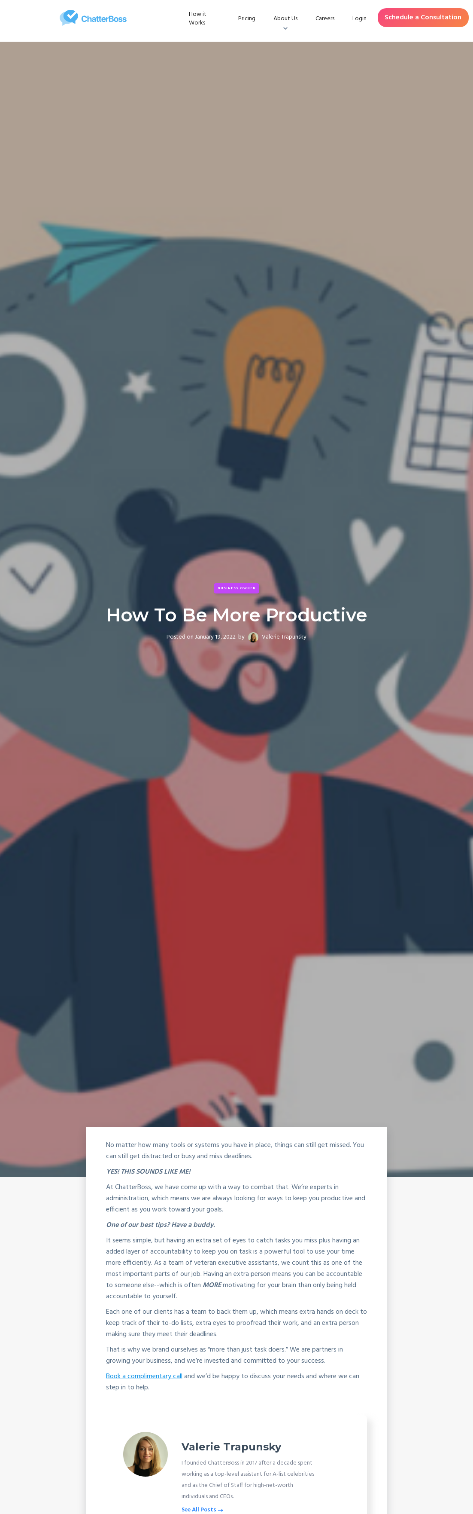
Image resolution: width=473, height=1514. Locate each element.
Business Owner (237, 588)
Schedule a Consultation (423, 17)
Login (359, 19)
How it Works (197, 18)
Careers (324, 19)
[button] (285, 19)
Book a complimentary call (144, 1376)
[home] (93, 18)
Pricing (246, 19)
